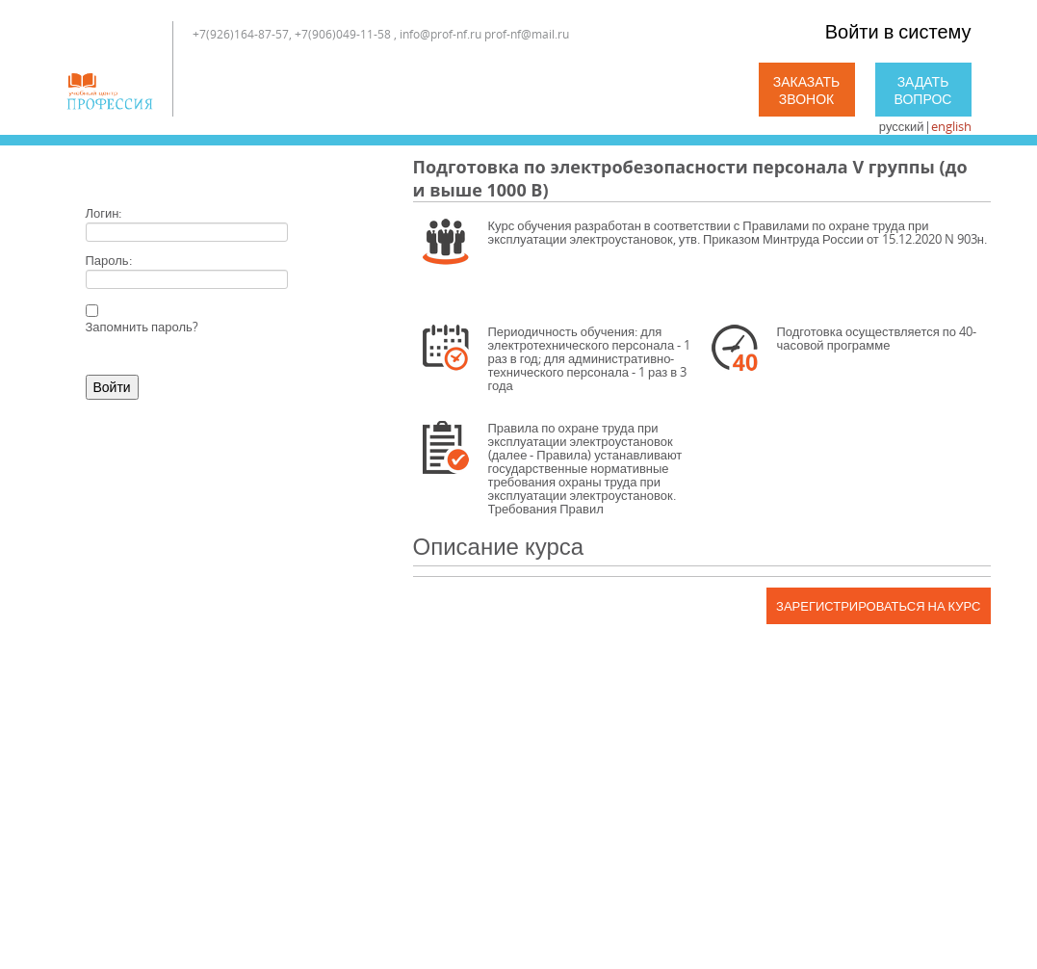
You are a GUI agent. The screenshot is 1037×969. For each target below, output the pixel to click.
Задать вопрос (923, 90)
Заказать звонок (807, 90)
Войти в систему (898, 31)
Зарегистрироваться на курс (878, 606)
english (951, 126)
